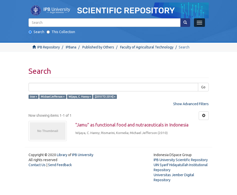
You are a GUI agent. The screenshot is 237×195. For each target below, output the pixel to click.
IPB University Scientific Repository (181, 160)
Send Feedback (60, 165)
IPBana (71, 47)
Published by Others (98, 47)
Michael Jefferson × (53, 96)
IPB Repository (48, 47)
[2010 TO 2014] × (105, 96)
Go (203, 87)
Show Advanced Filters (191, 104)
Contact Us (37, 165)
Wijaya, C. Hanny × (80, 96)
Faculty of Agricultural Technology (146, 47)
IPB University (82, 155)
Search (36, 32)
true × (33, 96)
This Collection (61, 32)
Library (62, 155)
